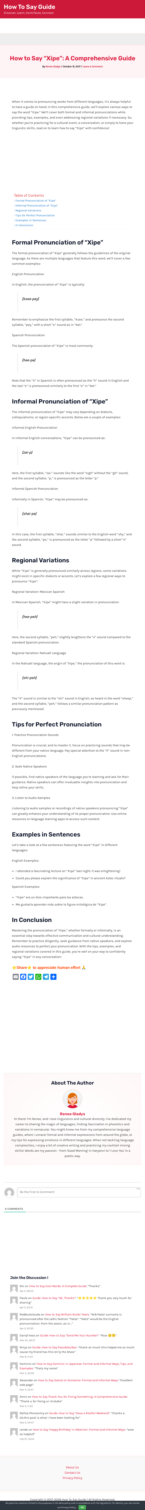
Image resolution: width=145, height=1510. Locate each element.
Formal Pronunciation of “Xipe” (35, 200)
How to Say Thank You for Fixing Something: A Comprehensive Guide (79, 1396)
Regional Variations (28, 210)
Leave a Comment (93, 66)
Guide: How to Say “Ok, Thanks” (53, 1298)
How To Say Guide (29, 6)
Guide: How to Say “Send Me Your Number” (69, 1335)
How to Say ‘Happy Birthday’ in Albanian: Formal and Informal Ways (79, 1429)
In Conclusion (24, 225)
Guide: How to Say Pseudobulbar (54, 1347)
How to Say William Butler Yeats (67, 1314)
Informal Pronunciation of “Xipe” (36, 205)
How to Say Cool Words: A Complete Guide (57, 1286)
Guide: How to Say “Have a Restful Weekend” (79, 1413)
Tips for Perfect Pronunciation (35, 215)
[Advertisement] (72, 162)
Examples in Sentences (30, 220)
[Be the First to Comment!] (79, 1192)
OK (82, 1507)
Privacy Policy (72, 1478)
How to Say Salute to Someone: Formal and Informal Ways (78, 1380)
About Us (72, 1467)
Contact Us (72, 1472)
